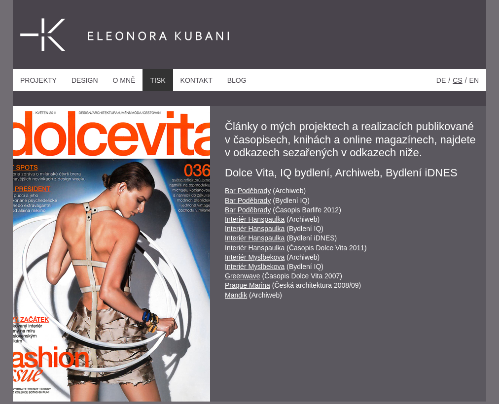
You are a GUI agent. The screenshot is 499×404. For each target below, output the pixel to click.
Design (84, 80)
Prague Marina (247, 285)
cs (457, 80)
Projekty (38, 80)
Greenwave (242, 276)
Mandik (236, 295)
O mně (124, 80)
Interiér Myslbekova (255, 257)
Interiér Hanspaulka (255, 219)
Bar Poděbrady (248, 191)
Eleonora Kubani (96, 35)
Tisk (157, 80)
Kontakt (196, 80)
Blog (237, 80)
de (441, 80)
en (474, 80)
